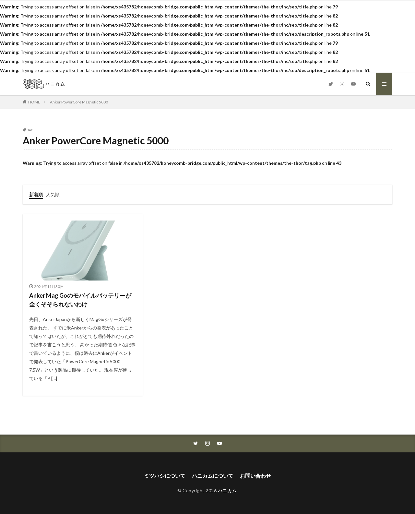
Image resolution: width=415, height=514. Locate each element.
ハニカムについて (212, 475)
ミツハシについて (164, 475)
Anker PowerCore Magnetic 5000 (79, 102)
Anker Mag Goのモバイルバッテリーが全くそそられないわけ (80, 300)
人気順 (53, 194)
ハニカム (227, 490)
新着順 (36, 194)
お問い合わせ (255, 475)
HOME (34, 102)
